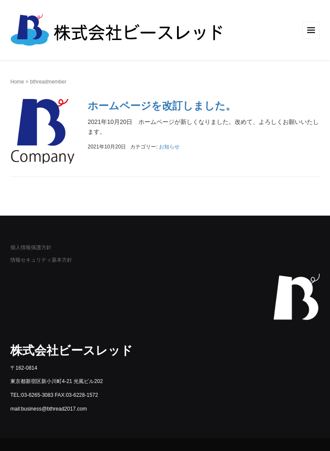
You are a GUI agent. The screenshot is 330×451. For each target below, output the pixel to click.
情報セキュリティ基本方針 (41, 260)
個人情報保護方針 (31, 247)
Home (17, 82)
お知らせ (169, 147)
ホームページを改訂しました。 (162, 105)
